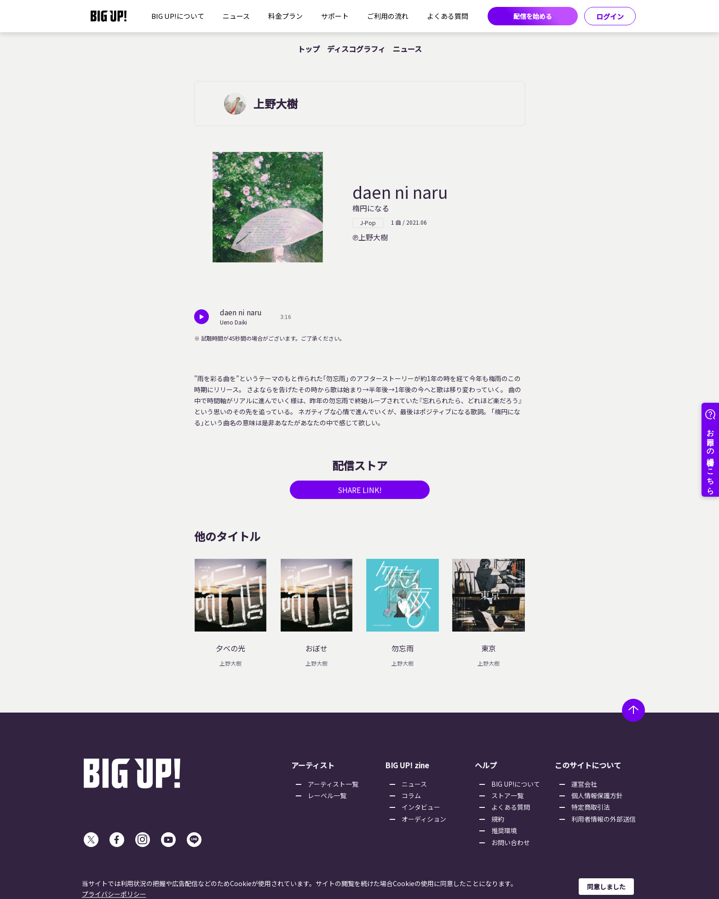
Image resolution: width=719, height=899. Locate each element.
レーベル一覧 (327, 795)
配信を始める (532, 16)
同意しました (606, 886)
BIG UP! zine (407, 765)
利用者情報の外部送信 (603, 819)
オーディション (424, 819)
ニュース (236, 15)
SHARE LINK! (360, 489)
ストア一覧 (507, 795)
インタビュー (421, 807)
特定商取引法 (590, 807)
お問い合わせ (510, 842)
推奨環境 (504, 830)
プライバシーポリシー (114, 894)
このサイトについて (588, 765)
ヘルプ (486, 765)
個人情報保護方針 (597, 795)
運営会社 (584, 784)
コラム (411, 795)
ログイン (610, 16)
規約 (497, 819)
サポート (335, 15)
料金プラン (285, 15)
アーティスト (312, 765)
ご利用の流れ (387, 15)
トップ (309, 48)
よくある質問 (447, 15)
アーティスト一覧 (333, 784)
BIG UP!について (177, 15)
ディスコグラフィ (356, 48)
